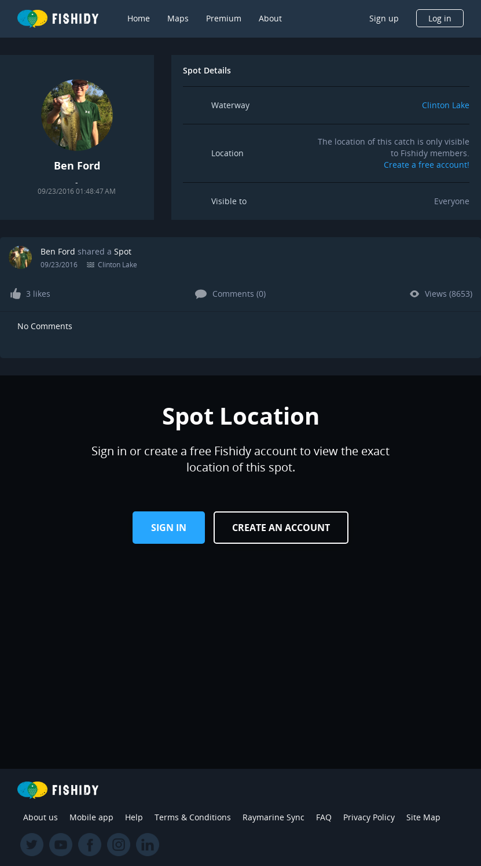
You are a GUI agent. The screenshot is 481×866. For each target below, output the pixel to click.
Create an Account (281, 527)
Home (138, 18)
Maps (178, 18)
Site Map (423, 817)
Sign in (168, 527)
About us (40, 817)
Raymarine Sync (273, 817)
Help (134, 817)
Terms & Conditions (193, 817)
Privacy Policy (369, 817)
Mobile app (91, 817)
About (270, 18)
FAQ (324, 817)
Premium (223, 18)
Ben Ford (58, 251)
